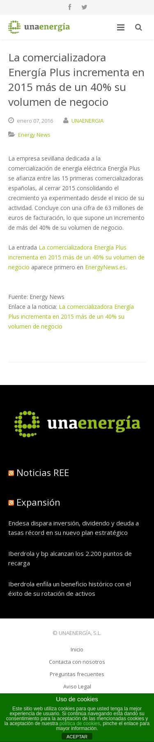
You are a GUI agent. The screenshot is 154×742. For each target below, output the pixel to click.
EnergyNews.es (105, 267)
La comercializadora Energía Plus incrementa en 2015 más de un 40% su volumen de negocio (76, 257)
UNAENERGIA (87, 120)
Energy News (34, 134)
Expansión (38, 502)
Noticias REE (42, 472)
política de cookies (80, 723)
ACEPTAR (77, 736)
